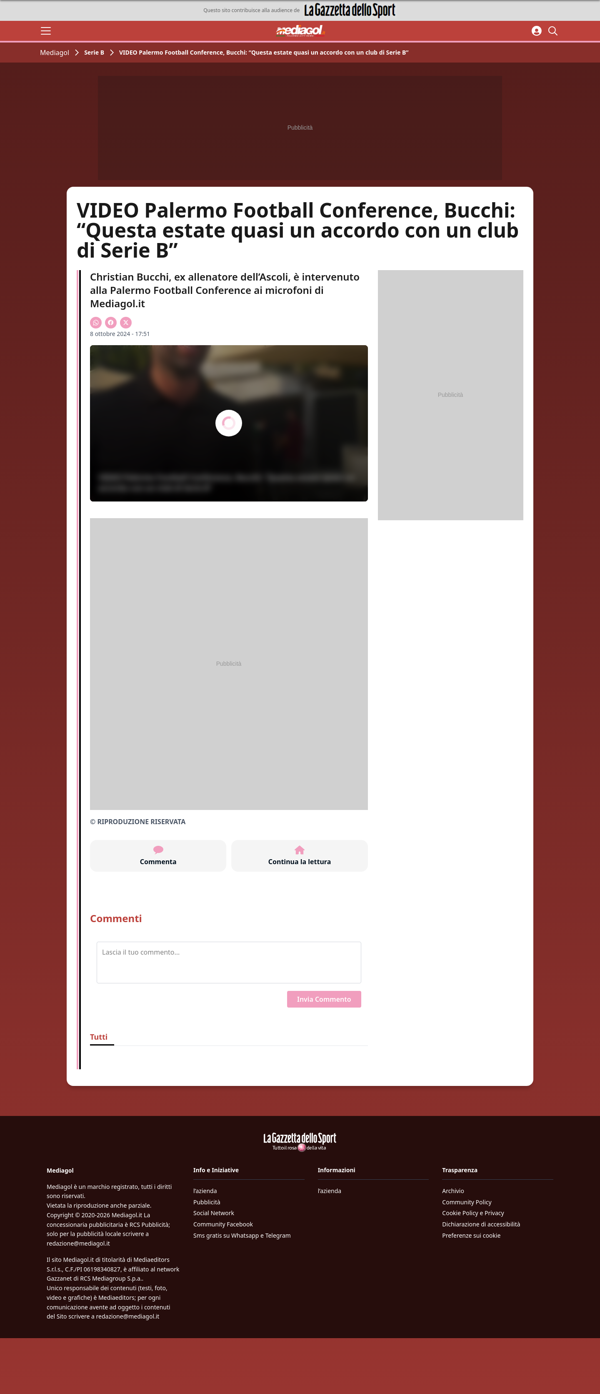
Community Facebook (223, 1224)
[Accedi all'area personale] (537, 31)
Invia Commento (324, 999)
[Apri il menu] (46, 31)
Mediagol (54, 52)
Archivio (453, 1191)
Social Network (213, 1213)
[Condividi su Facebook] (111, 322)
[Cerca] (554, 31)
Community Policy (466, 1202)
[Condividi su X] (126, 322)
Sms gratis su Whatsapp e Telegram (242, 1235)
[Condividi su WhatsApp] (96, 322)
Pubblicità (206, 1202)
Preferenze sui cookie (471, 1235)
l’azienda (205, 1191)
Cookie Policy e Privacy (473, 1213)
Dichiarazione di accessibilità (481, 1224)
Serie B (94, 52)
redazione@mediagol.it (78, 1243)
